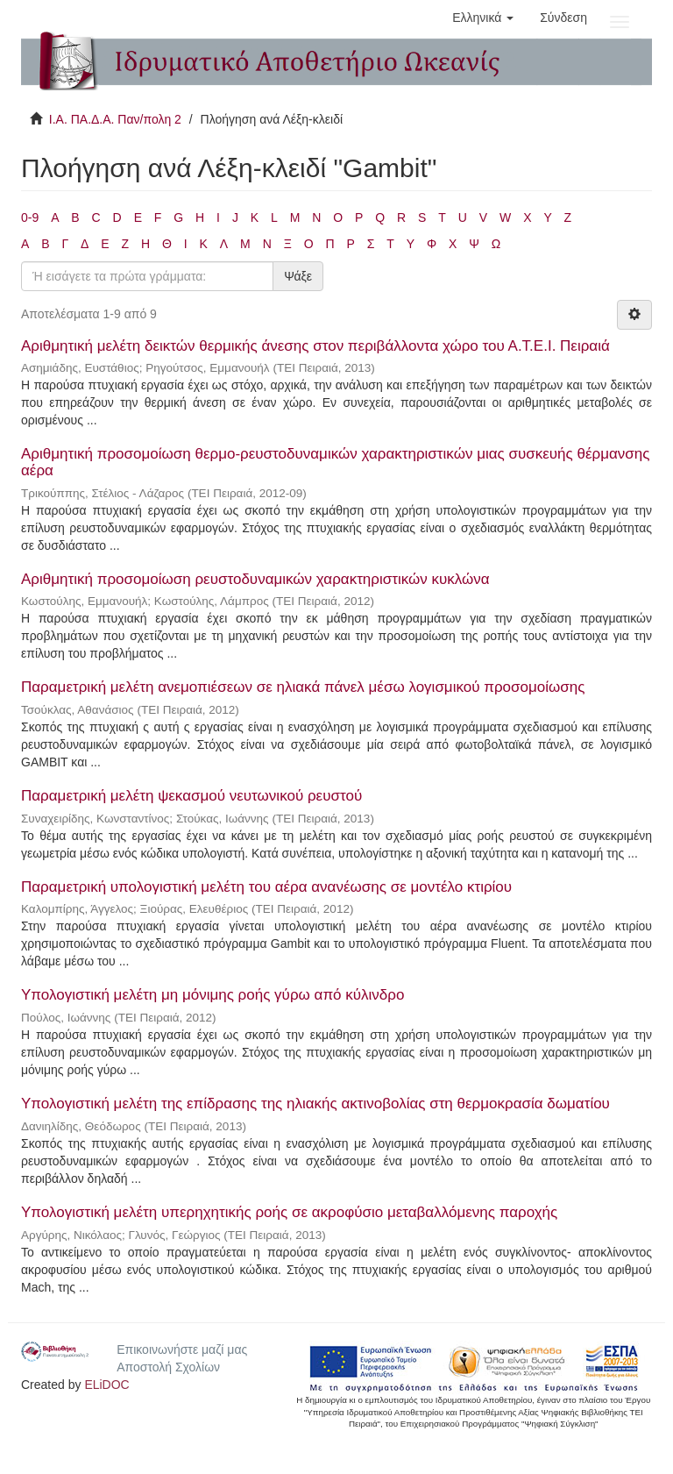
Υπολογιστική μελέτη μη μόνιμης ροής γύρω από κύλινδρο (212, 994)
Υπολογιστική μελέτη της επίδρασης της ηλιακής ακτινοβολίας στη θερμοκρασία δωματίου (315, 1103)
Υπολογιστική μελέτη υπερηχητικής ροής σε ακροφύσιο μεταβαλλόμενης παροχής (289, 1212)
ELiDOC (106, 1385)
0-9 (30, 217)
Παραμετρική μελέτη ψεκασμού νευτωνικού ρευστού (191, 795)
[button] (483, 17)
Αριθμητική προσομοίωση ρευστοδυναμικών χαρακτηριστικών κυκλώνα (255, 579)
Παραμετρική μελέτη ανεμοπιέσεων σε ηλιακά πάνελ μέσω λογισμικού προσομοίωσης (302, 687)
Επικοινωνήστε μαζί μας (182, 1349)
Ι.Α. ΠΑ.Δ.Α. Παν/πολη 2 (115, 119)
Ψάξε (298, 276)
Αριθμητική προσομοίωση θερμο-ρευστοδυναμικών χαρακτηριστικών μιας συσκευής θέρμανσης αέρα (335, 462)
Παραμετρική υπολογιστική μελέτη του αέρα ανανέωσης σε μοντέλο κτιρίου (266, 887)
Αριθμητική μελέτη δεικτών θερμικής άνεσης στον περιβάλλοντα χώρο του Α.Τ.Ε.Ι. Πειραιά (315, 346)
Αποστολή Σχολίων (168, 1367)
